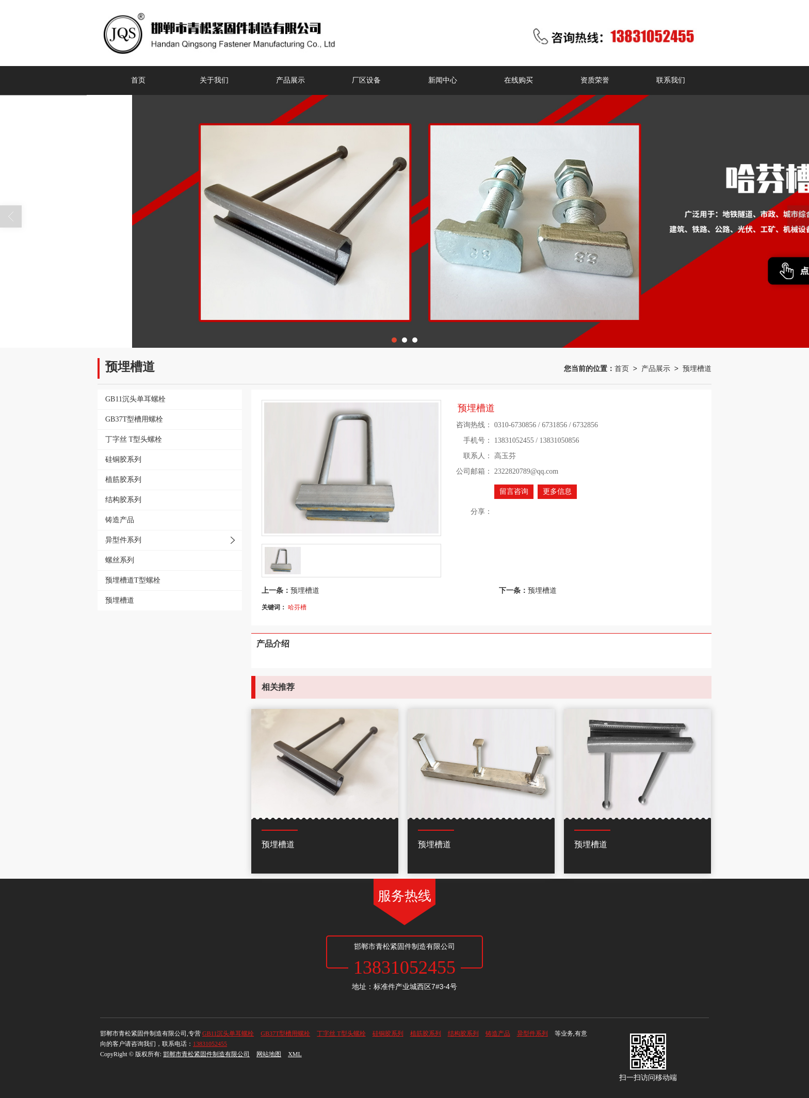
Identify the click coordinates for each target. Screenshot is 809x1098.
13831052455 (210, 1043)
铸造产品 (498, 1033)
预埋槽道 (697, 368)
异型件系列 (532, 1033)
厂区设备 (366, 80)
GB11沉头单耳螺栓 (228, 1033)
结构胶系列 (463, 1033)
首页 (138, 80)
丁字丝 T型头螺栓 (341, 1033)
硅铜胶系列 (388, 1033)
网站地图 (268, 1054)
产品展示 (290, 80)
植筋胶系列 (425, 1033)
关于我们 (214, 80)
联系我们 (670, 80)
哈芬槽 (297, 607)
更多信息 (557, 491)
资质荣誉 (594, 80)
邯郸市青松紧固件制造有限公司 (206, 1054)
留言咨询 (513, 491)
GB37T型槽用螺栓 (285, 1033)
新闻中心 (442, 80)
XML (295, 1054)
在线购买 (518, 80)
